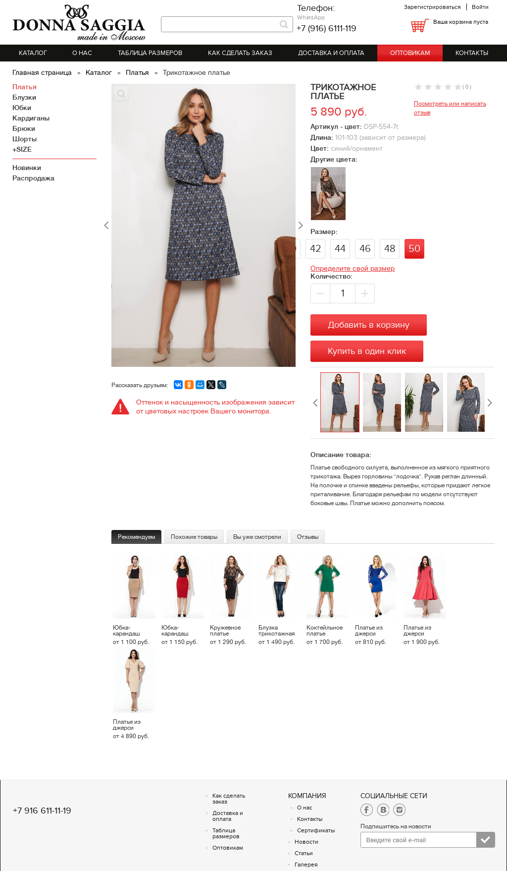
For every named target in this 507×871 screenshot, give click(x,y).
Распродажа (33, 177)
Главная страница (43, 72)
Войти (480, 6)
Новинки (26, 167)
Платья (138, 72)
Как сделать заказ (240, 53)
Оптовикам (410, 53)
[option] (341, 402)
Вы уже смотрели (257, 536)
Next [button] (490, 402)
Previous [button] (315, 402)
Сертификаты (316, 830)
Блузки (24, 97)
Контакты (472, 53)
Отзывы (307, 536)
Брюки (23, 128)
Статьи (304, 853)
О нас (82, 53)
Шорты (24, 138)
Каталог (33, 53)
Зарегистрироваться (432, 6)
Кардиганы (31, 118)
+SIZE (22, 149)
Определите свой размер (352, 268)
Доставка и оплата (331, 53)
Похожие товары (194, 536)
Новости (306, 841)
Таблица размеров (150, 53)
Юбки (21, 107)
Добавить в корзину (368, 325)
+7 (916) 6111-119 (326, 28)
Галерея (306, 864)
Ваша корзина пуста (460, 21)
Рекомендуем (136, 536)
